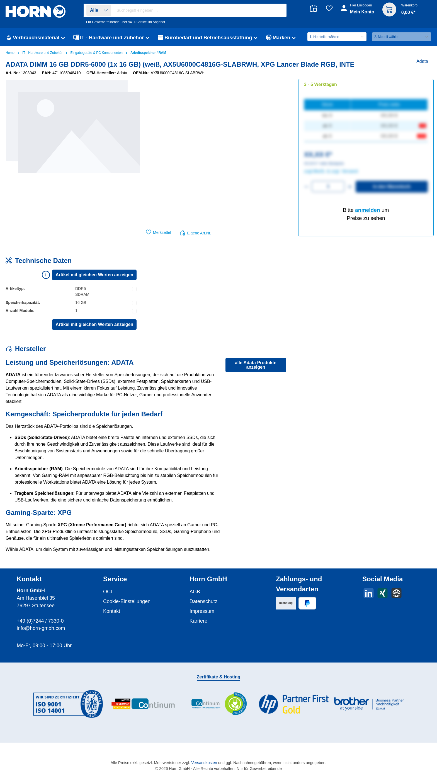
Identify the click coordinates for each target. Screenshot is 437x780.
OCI (107, 591)
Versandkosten (204, 762)
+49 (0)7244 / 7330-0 (40, 620)
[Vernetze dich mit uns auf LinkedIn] (368, 593)
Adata (422, 61)
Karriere (198, 621)
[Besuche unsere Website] (396, 593)
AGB (195, 591)
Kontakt (111, 611)
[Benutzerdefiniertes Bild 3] (218, 704)
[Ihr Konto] (358, 12)
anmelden (367, 210)
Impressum (202, 611)
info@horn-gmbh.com (41, 628)
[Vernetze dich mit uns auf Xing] (382, 593)
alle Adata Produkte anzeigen (255, 364)
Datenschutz (203, 601)
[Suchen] (279, 10)
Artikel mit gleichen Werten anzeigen (94, 274)
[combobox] (200, 10)
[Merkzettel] (329, 8)
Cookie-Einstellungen (126, 601)
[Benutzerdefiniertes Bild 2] (143, 704)
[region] (73, 139)
